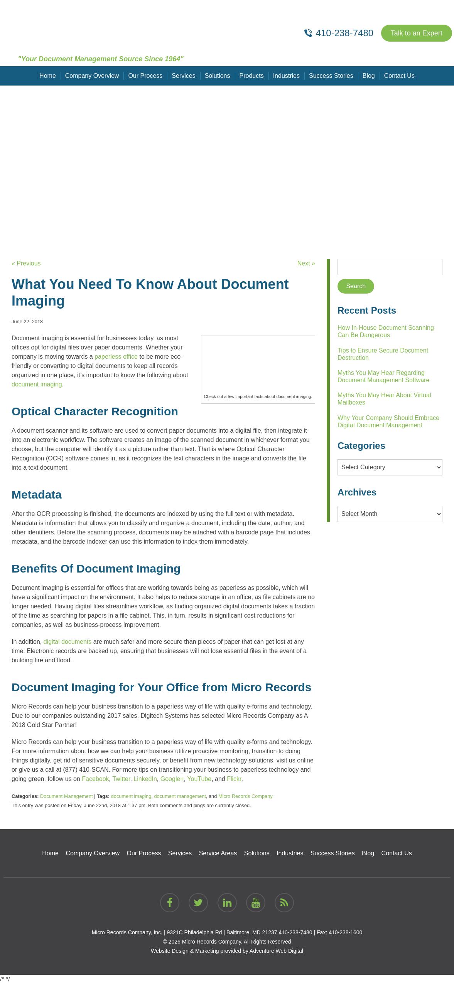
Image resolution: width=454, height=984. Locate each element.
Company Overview (92, 75)
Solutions (217, 75)
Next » (306, 263)
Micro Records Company (245, 796)
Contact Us (399, 75)
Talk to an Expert (416, 33)
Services (183, 75)
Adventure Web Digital (276, 951)
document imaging (131, 796)
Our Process (145, 75)
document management (180, 796)
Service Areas (218, 853)
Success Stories (331, 75)
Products (252, 75)
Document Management (66, 796)
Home (47, 75)
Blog (369, 75)
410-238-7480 (295, 932)
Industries (286, 75)
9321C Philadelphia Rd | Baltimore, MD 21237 (222, 932)
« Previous (26, 263)
